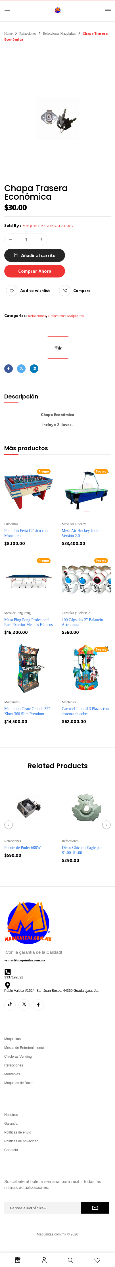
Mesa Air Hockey (74, 524)
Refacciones (27, 34)
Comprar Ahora (34, 271)
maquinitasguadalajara (47, 226)
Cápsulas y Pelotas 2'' (76, 613)
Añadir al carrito (38, 255)
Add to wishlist (35, 290)
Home (8, 34)
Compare (82, 290)
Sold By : (12, 225)
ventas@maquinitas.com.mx (24, 960)
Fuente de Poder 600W (22, 848)
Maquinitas (12, 702)
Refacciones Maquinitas (59, 34)
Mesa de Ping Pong (17, 613)
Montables (69, 702)
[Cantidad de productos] (26, 239)
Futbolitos (11, 524)
